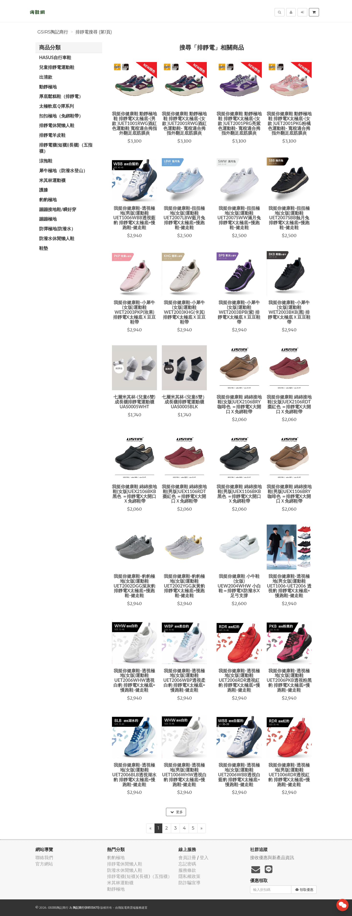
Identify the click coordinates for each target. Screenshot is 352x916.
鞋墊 (43, 248)
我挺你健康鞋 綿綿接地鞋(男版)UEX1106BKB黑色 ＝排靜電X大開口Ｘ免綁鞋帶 (239, 494)
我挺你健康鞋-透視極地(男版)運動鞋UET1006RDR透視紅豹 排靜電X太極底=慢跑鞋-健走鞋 (289, 774)
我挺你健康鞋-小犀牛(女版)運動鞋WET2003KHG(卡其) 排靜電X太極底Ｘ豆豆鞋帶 (184, 312)
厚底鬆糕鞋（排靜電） (61, 96)
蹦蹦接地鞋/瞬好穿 (57, 209)
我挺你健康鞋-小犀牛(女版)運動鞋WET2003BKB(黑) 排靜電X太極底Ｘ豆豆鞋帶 (289, 312)
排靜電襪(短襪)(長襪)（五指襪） (65, 148)
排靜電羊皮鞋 (52, 135)
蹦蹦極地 (48, 218)
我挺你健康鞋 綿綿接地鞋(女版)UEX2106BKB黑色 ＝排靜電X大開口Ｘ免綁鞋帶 (134, 494)
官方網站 (44, 864)
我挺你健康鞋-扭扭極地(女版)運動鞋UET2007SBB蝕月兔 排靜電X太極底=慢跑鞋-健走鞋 (289, 217)
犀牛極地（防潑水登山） (63, 170)
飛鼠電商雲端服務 (130, 907)
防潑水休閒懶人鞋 (56, 238)
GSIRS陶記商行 (52, 32)
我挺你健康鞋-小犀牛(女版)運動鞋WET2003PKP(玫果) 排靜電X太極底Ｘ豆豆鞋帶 (134, 312)
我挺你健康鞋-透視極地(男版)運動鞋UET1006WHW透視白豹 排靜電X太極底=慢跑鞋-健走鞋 (184, 774)
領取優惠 (304, 889)
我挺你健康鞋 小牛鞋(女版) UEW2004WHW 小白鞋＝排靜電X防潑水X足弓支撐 (239, 585)
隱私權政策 (189, 876)
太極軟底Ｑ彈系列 (56, 106)
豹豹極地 (48, 199)
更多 (176, 812)
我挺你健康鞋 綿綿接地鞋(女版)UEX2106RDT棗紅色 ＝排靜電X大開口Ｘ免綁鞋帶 (289, 404)
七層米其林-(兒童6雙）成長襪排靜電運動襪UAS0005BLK (184, 401)
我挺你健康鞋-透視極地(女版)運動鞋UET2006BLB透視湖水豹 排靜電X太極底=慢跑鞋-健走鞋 (134, 774)
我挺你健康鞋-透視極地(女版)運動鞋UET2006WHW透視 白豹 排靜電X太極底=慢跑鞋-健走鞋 (134, 680)
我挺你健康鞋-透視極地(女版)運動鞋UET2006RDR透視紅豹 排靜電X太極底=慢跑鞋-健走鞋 (239, 680)
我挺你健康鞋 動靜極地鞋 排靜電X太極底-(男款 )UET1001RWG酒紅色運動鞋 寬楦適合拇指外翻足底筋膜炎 (134, 123)
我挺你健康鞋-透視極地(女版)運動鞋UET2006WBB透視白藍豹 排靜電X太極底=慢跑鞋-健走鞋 (239, 774)
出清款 (45, 77)
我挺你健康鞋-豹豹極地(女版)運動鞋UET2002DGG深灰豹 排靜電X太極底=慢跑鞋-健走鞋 (134, 585)
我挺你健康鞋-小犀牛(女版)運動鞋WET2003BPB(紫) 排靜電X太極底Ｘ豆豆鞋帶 (239, 312)
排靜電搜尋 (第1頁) (94, 32)
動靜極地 (48, 86)
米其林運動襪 (52, 180)
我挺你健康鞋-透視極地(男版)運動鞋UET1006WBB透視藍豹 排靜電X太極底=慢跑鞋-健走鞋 (134, 217)
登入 (204, 857)
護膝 (43, 189)
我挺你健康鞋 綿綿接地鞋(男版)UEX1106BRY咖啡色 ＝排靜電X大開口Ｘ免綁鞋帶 (289, 494)
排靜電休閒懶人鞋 (56, 125)
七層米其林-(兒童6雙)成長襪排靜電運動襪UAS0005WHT (134, 401)
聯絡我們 (44, 857)
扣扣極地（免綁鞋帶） (61, 115)
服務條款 (187, 870)
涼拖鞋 (45, 160)
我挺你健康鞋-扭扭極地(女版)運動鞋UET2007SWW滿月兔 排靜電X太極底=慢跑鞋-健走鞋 (239, 217)
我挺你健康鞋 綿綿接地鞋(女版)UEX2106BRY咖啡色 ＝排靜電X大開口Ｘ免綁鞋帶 (239, 404)
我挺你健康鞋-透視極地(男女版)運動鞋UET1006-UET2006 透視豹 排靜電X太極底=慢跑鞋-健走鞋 (289, 585)
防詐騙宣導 (189, 882)
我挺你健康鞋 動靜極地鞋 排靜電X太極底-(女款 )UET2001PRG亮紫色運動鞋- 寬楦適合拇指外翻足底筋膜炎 (239, 123)
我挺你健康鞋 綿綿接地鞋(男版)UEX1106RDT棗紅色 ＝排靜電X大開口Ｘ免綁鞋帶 (184, 494)
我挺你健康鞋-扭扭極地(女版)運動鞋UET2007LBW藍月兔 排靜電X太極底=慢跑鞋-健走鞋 (184, 217)
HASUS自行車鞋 (55, 57)
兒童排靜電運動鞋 (56, 67)
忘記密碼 (187, 864)
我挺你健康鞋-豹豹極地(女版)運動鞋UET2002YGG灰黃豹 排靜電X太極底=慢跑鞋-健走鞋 (184, 585)
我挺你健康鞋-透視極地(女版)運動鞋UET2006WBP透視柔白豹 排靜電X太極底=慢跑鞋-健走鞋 (184, 680)
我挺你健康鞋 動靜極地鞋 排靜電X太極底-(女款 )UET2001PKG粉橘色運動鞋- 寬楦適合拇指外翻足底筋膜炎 (289, 123)
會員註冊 (187, 857)
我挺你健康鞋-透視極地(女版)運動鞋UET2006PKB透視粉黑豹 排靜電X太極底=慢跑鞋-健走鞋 (289, 680)
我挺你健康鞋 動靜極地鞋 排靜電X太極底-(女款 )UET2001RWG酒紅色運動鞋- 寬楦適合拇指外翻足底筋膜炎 (184, 123)
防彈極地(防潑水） (57, 228)
